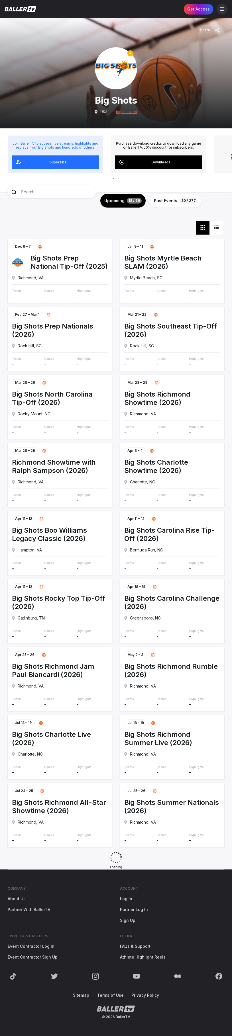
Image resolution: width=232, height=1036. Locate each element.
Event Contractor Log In (31, 946)
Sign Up (127, 920)
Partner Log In (134, 909)
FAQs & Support (135, 946)
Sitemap (81, 995)
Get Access (198, 9)
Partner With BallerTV (29, 909)
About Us (17, 898)
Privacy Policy (145, 995)
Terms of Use (110, 995)
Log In (126, 898)
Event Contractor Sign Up (33, 957)
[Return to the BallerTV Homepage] (20, 9)
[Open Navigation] (222, 9)
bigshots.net (126, 112)
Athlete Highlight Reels (143, 957)
